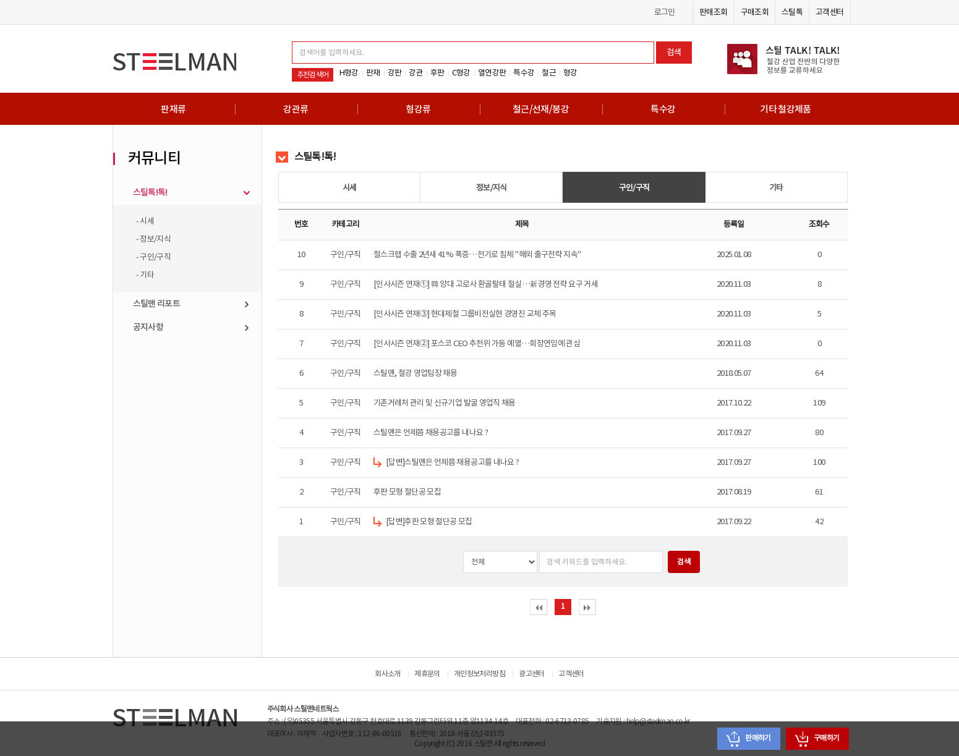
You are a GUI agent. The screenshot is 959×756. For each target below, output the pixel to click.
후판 (437, 73)
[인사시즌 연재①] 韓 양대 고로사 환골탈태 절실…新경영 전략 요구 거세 (485, 284)
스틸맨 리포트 (157, 304)
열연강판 (492, 73)
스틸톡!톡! (150, 192)
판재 (373, 73)
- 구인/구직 (153, 257)
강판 (395, 73)
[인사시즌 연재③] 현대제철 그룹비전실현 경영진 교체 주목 (464, 314)
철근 (549, 73)
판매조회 (713, 12)
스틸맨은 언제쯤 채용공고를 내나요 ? (430, 433)
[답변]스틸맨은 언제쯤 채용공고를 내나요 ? (452, 462)
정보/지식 (491, 188)
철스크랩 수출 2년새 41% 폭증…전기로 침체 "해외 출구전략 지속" (477, 255)
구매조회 (755, 12)
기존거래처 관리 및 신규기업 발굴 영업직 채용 (444, 403)
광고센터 (531, 673)
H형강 (349, 73)
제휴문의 (427, 673)
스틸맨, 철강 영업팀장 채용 (415, 373)
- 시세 (145, 221)
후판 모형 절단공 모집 (407, 492)
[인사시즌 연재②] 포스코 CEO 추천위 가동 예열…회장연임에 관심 (476, 344)
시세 (350, 188)
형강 (570, 73)
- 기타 (145, 275)
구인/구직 (634, 188)
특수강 (523, 73)
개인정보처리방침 (479, 673)
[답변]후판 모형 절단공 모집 (429, 522)
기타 (776, 188)
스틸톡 (792, 12)
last (587, 608)
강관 (416, 73)
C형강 (461, 73)
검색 (674, 52)
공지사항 (148, 327)
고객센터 (829, 12)
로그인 (664, 12)
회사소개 (387, 673)
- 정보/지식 (153, 239)
